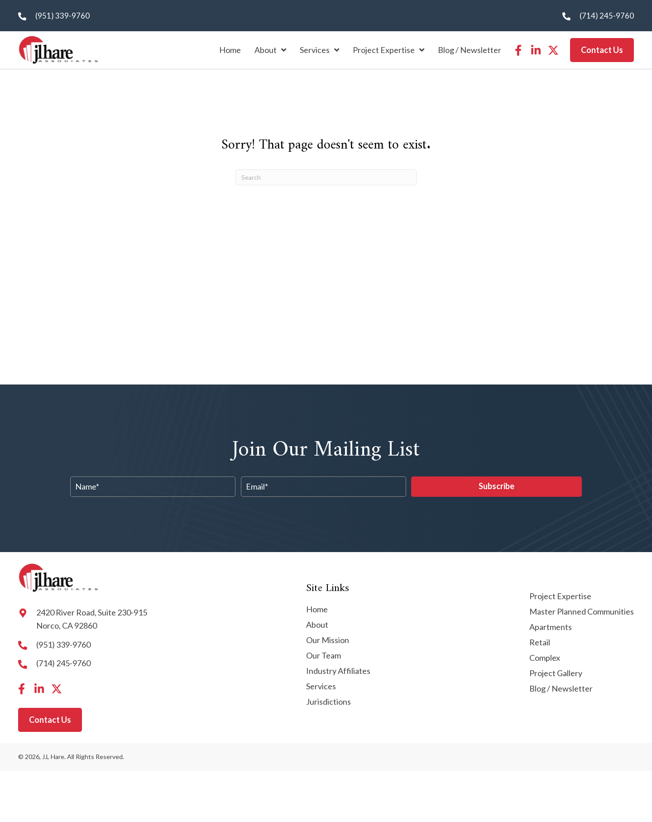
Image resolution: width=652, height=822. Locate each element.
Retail (539, 642)
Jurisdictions (328, 702)
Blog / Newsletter (561, 688)
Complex (544, 658)
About (317, 625)
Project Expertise (560, 596)
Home (317, 609)
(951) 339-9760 (62, 15)
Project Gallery (555, 673)
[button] (518, 50)
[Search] (326, 177)
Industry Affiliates (338, 671)
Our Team (323, 655)
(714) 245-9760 (607, 15)
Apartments (550, 627)
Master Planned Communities (581, 611)
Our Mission (327, 640)
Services (321, 686)
